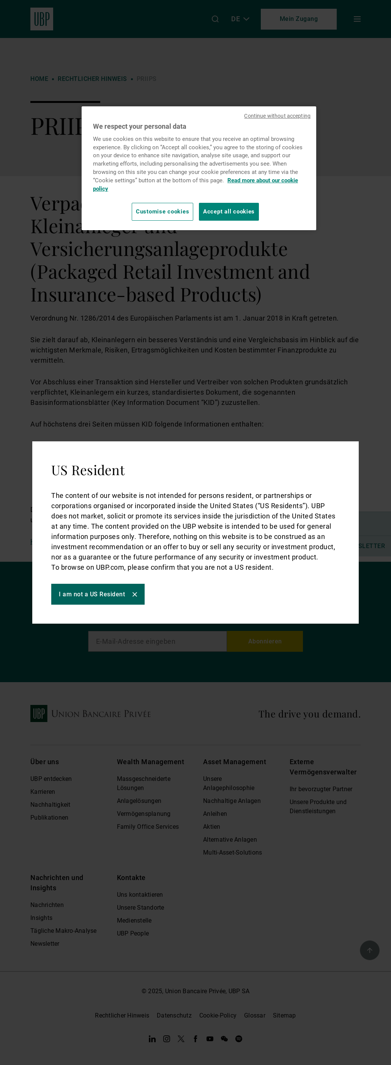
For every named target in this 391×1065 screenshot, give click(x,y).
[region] (199, 168)
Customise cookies (162, 211)
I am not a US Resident (92, 594)
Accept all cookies (229, 211)
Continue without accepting (277, 116)
